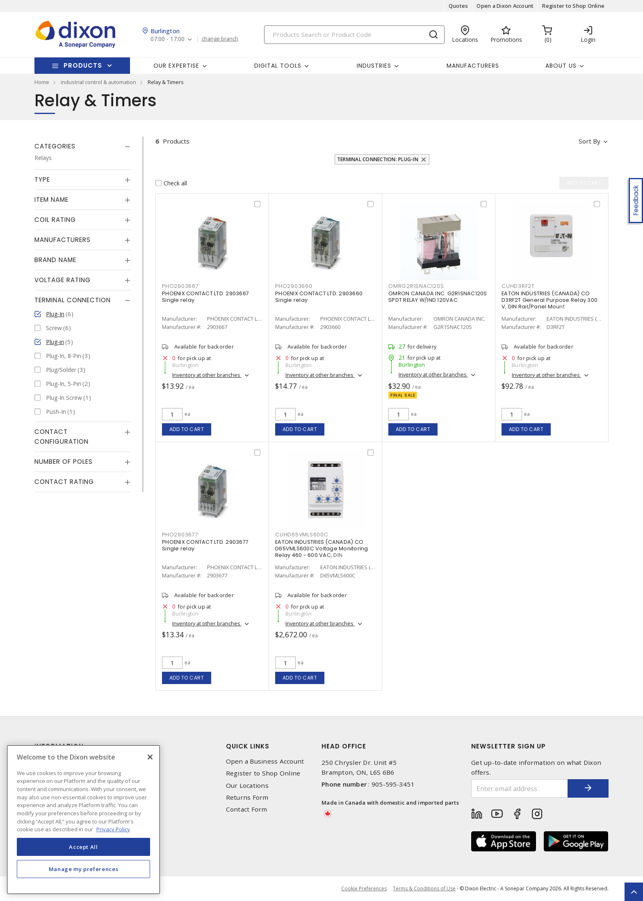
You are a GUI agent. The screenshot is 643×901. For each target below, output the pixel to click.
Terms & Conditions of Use (424, 888)
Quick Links (247, 746)
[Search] (354, 34)
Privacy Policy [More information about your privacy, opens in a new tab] (113, 829)
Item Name (51, 199)
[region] (83, 819)
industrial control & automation (98, 82)
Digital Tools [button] (277, 66)
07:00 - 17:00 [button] (167, 39)
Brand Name (55, 259)
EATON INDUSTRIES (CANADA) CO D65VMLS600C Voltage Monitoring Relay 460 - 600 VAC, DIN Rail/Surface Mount (321, 551)
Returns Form (247, 797)
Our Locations (247, 785)
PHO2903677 (180, 534)
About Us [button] (561, 66)
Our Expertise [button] (176, 66)
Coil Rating (55, 219)
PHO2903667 (180, 286)
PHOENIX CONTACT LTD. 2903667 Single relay (205, 296)
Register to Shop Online (573, 5)
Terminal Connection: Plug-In (377, 159)
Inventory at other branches (207, 375)
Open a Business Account (265, 761)
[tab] (82, 146)
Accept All (83, 847)
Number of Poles (63, 461)
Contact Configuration (61, 436)
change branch (220, 39)
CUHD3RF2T (518, 286)
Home (41, 82)
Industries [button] (374, 66)
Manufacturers (473, 66)
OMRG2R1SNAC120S (416, 286)
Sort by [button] (589, 141)
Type (42, 179)
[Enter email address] (519, 788)
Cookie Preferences (364, 888)
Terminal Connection (72, 300)
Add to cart (186, 429)
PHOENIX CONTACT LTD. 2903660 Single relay (319, 296)
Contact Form (246, 809)
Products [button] (83, 65)
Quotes (458, 5)
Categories (54, 146)
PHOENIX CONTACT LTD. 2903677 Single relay (205, 545)
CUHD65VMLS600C (301, 534)
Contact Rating (64, 481)
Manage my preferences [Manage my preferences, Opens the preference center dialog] (84, 869)
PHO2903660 (293, 286)
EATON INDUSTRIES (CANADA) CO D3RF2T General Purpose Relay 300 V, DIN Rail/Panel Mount (549, 300)
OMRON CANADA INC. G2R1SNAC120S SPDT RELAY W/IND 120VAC (437, 296)
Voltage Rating (62, 280)
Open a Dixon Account (505, 5)
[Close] (150, 757)
